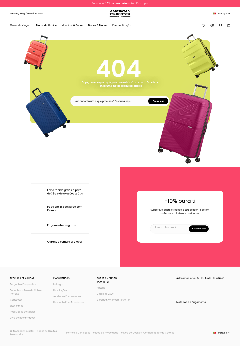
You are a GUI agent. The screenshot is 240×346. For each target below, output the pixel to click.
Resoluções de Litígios (22, 311)
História (101, 287)
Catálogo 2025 (105, 293)
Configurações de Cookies (158, 332)
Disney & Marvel (97, 25)
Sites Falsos (16, 305)
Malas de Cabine (46, 25)
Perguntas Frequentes (23, 284)
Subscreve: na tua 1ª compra (120, 3)
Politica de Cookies (131, 332)
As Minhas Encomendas (67, 296)
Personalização (121, 25)
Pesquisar (158, 101)
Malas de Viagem (20, 25)
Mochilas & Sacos (72, 25)
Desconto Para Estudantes (68, 302)
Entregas (58, 284)
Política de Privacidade (105, 332)
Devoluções (60, 290)
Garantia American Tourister (113, 299)
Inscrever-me (199, 228)
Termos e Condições (78, 332)
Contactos (16, 299)
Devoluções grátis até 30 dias (26, 13)
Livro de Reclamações (23, 317)
